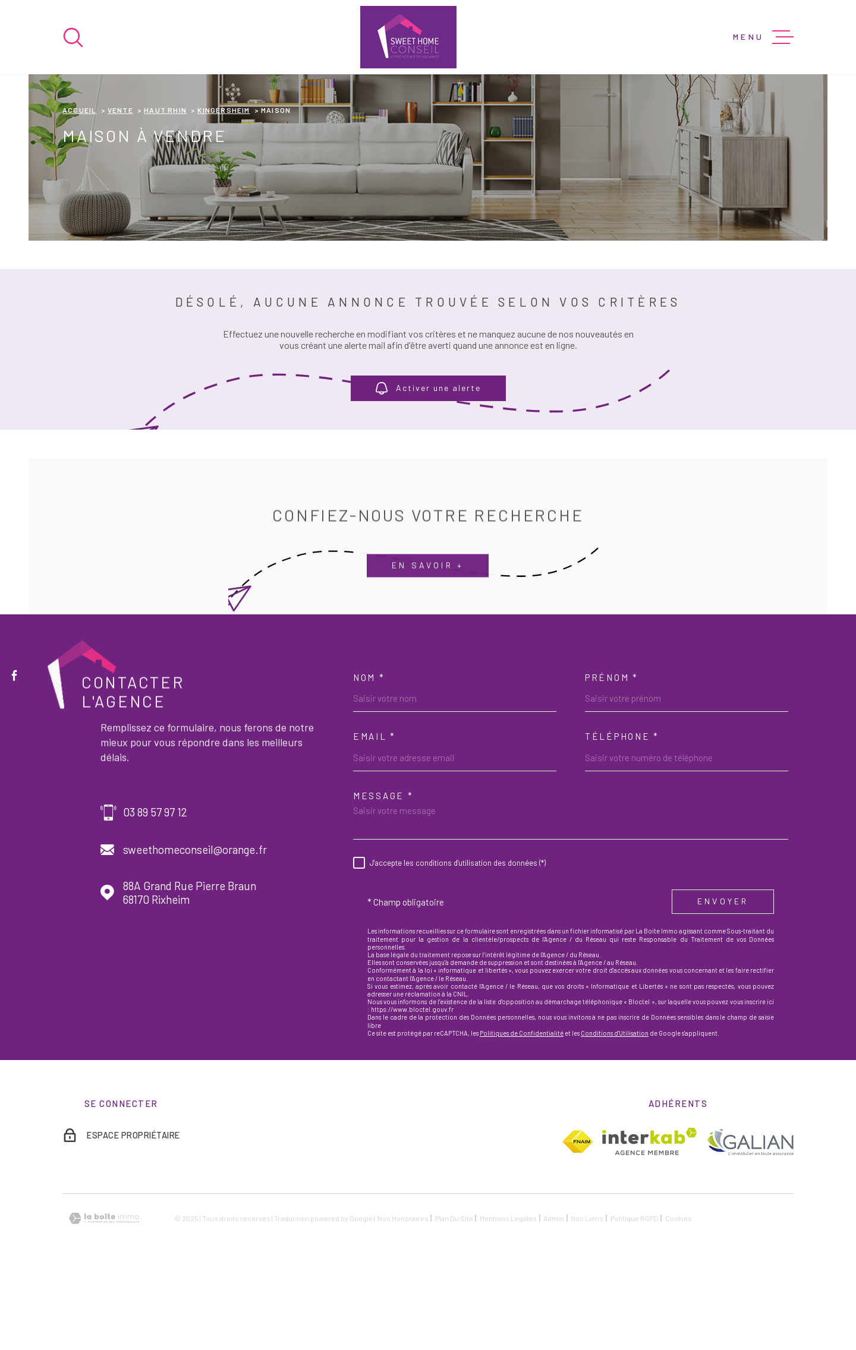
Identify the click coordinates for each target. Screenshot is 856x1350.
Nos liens (587, 1297)
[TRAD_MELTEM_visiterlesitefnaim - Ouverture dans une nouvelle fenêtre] (577, 1220)
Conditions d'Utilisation (615, 1112)
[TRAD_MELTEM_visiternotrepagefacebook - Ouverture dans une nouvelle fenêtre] (14, 675)
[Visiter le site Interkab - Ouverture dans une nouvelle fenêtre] (649, 1220)
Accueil (79, 189)
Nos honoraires (403, 1297)
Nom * (369, 756)
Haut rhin (165, 189)
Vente (120, 189)
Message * (383, 874)
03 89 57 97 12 (155, 891)
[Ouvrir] (73, 37)
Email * (374, 815)
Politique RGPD (634, 1297)
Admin (553, 1297)
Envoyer (722, 980)
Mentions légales (508, 1297)
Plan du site (454, 1297)
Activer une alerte (428, 467)
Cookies (678, 1297)
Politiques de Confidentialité (522, 1112)
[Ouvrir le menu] (763, 37)
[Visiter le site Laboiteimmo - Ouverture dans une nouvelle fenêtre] (104, 1297)
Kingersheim (223, 189)
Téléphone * (622, 815)
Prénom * (611, 756)
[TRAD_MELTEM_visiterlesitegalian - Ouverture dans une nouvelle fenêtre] (750, 1220)
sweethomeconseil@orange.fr (195, 928)
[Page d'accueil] (408, 37)
